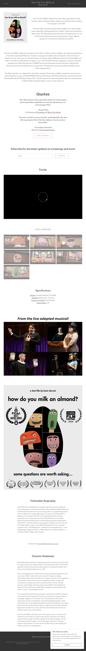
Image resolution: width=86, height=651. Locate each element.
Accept (67, 645)
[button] (75, 4)
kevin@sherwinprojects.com (48, 544)
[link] (43, 5)
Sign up (62, 156)
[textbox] (35, 155)
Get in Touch (43, 135)
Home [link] (6, 3)
